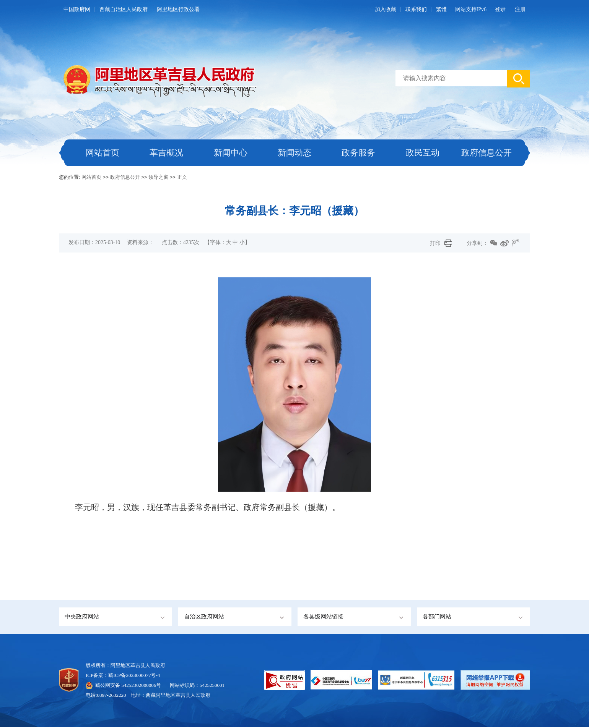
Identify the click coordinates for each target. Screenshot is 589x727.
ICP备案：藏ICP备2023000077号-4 (123, 675)
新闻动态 (294, 152)
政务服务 (358, 152)
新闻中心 (230, 152)
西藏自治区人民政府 (123, 9)
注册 (520, 9)
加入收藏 (385, 9)
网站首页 (102, 152)
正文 (182, 177)
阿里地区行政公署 (178, 9)
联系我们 (416, 9)
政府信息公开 (486, 152)
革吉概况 (166, 152)
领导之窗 (158, 177)
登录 (500, 9)
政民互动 (422, 152)
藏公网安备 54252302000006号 (128, 685)
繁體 (441, 9)
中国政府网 (76, 9)
